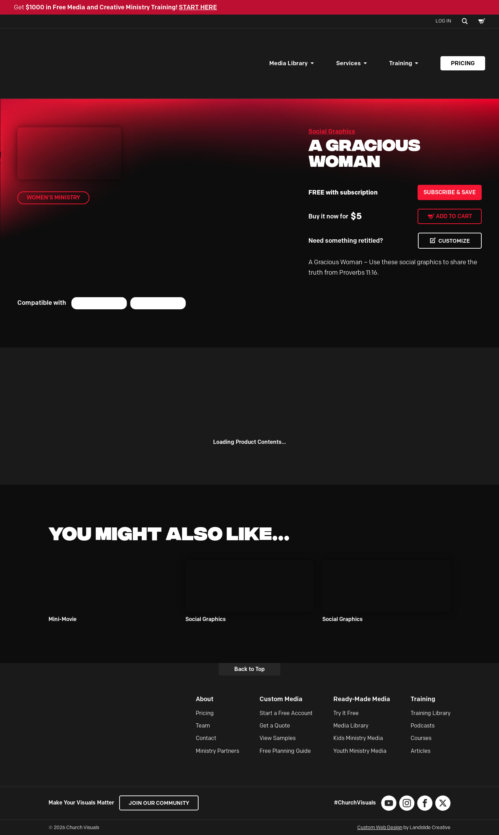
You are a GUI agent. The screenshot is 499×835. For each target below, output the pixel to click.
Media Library (288, 63)
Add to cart (454, 216)
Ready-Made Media (361, 699)
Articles (420, 751)
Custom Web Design (379, 827)
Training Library (430, 713)
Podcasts (423, 725)
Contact (206, 738)
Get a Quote (275, 725)
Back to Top (249, 669)
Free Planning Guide (285, 751)
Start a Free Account (286, 713)
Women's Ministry (53, 197)
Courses (421, 738)
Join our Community (160, 803)
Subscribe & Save (449, 192)
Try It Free (346, 713)
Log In (443, 21)
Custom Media (281, 699)
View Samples (278, 738)
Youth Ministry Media (359, 751)
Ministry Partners (217, 751)
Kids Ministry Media (358, 738)
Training (400, 63)
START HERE (198, 7)
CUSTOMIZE (454, 241)
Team (203, 725)
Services (348, 63)
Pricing (463, 63)
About (204, 699)
